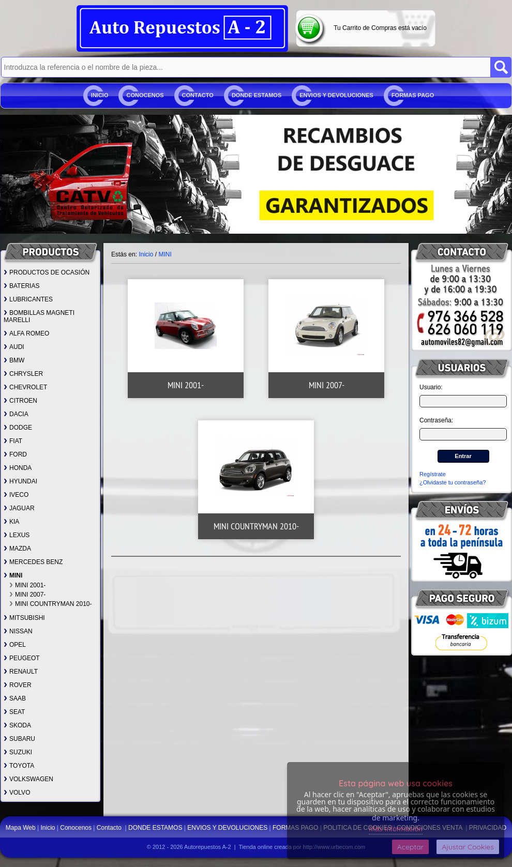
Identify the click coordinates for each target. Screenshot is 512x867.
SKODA (17, 725)
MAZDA (17, 548)
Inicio (100, 95)
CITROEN (20, 400)
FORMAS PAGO (412, 95)
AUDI (14, 347)
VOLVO (17, 792)
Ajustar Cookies (468, 846)
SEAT (14, 712)
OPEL (15, 644)
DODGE (18, 427)
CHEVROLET (25, 387)
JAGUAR (19, 508)
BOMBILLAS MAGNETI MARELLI (39, 316)
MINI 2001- (27, 585)
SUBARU (19, 738)
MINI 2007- (27, 594)
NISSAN (18, 631)
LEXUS (16, 535)
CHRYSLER (23, 373)
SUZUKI (18, 752)
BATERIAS (21, 286)
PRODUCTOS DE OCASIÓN (46, 272)
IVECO (16, 494)
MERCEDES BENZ (33, 562)
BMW (14, 360)
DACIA (16, 414)
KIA (11, 521)
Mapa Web (21, 827)
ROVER (18, 685)
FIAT (13, 441)
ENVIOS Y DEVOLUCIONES (336, 95)
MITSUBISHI (24, 617)
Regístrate (432, 474)
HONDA (18, 467)
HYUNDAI (20, 481)
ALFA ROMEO (26, 333)
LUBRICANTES (28, 299)
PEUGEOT (22, 658)
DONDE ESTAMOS (256, 95)
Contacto (198, 95)
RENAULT (21, 671)
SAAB (15, 698)
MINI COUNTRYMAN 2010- (50, 603)
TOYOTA (19, 765)
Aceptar (410, 846)
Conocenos (144, 95)
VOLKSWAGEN (28, 779)
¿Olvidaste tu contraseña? (452, 482)
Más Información (395, 829)
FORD (15, 454)
